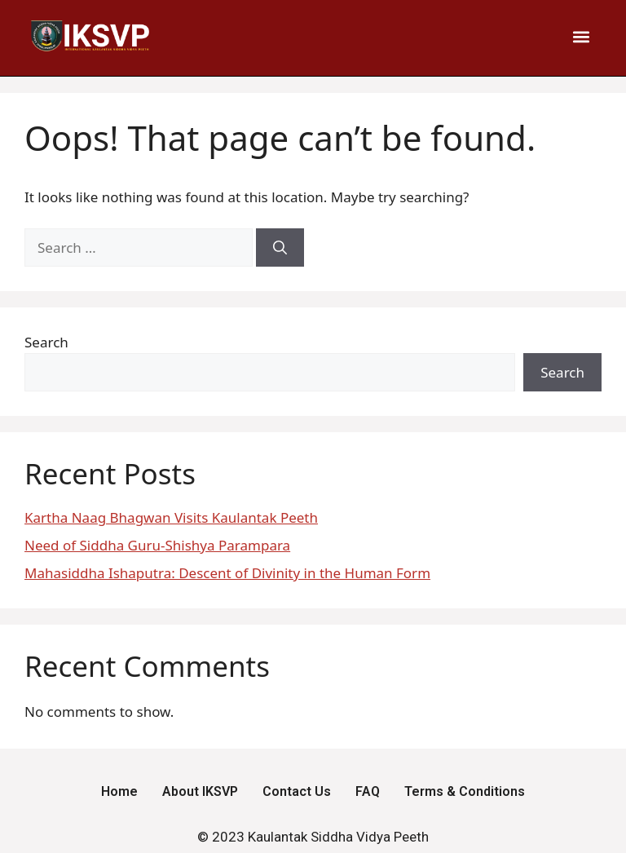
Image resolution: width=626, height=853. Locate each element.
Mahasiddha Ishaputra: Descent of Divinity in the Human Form (227, 573)
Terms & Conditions (464, 791)
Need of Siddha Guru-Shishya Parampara (157, 545)
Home (119, 791)
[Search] (280, 247)
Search (46, 342)
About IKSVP (200, 791)
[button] (581, 36)
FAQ (367, 791)
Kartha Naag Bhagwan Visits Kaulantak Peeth (171, 517)
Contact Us (296, 791)
